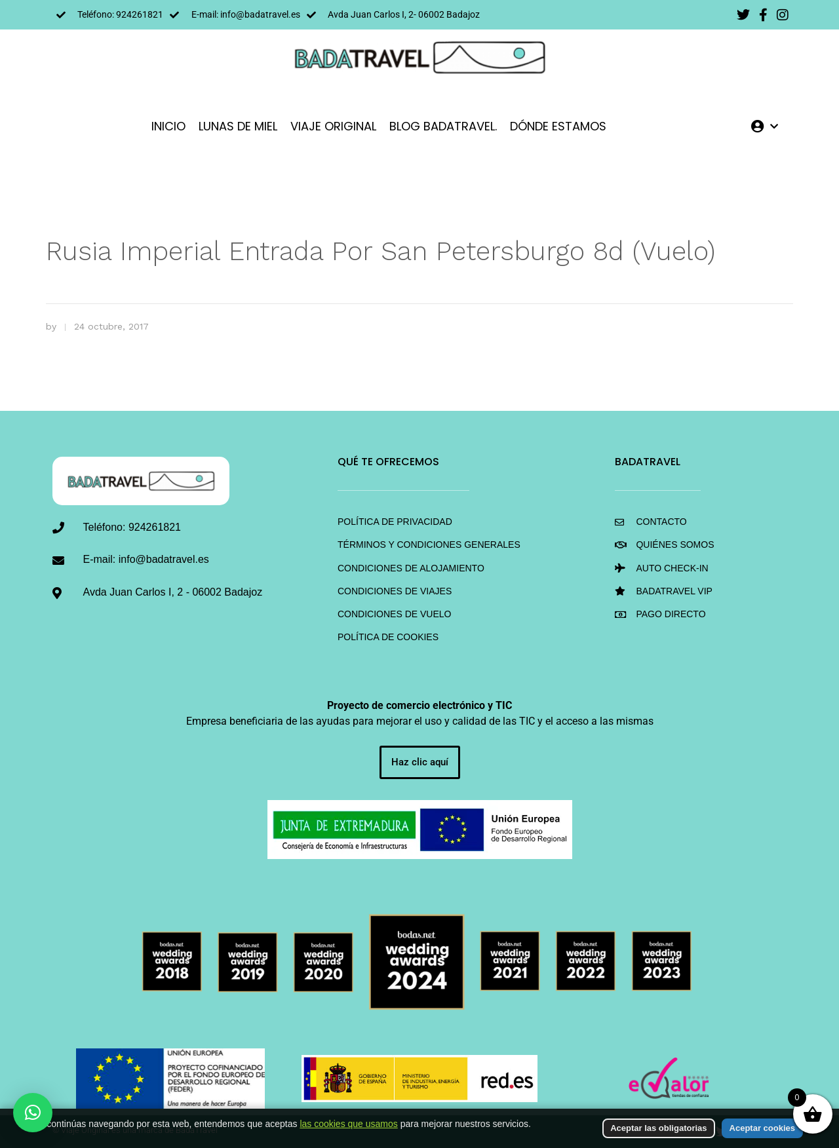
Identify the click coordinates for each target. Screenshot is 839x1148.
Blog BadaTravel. (443, 126)
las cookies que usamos (348, 1124)
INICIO (168, 126)
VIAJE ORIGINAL (333, 126)
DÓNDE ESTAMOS (558, 126)
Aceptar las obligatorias (658, 1128)
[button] (32, 1112)
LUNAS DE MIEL (238, 126)
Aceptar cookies (762, 1128)
